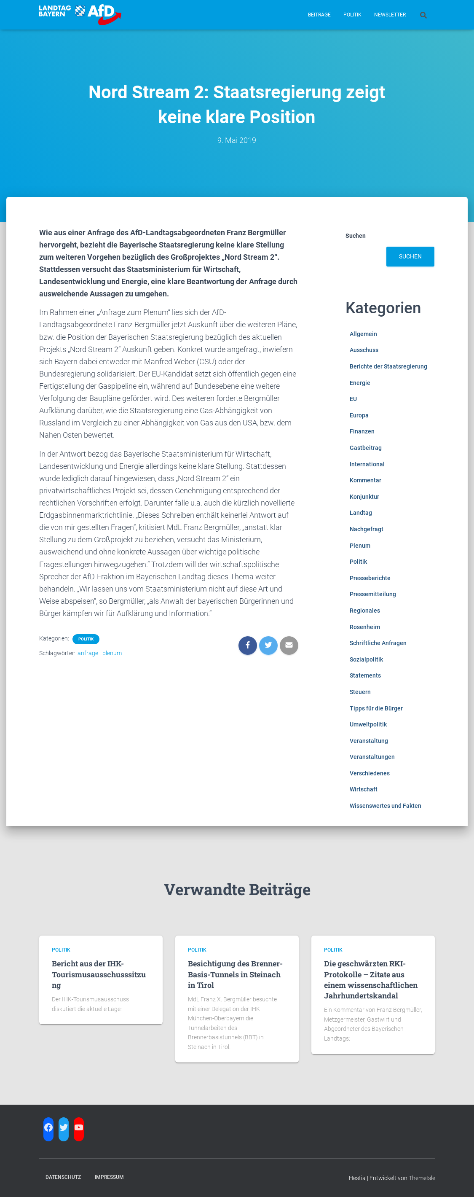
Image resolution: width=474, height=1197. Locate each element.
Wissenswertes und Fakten (385, 805)
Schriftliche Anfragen (378, 643)
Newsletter (390, 15)
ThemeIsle (422, 1178)
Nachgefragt (366, 529)
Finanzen (362, 431)
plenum (112, 653)
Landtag (361, 512)
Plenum (360, 545)
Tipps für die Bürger (376, 708)
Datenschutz (63, 1177)
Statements (365, 675)
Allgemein (363, 334)
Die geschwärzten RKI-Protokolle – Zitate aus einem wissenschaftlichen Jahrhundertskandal (371, 979)
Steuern (360, 692)
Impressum (109, 1177)
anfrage (88, 653)
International (367, 464)
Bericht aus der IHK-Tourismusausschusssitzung (99, 974)
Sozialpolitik (366, 659)
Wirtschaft (364, 789)
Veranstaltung (369, 740)
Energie (360, 382)
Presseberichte (370, 578)
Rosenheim (365, 627)
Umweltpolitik (368, 724)
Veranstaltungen (372, 756)
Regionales (365, 610)
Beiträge (319, 15)
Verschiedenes (370, 773)
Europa (359, 415)
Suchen (355, 235)
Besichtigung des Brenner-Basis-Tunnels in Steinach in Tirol (235, 974)
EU (353, 398)
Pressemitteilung (373, 594)
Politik (352, 15)
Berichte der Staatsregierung (388, 366)
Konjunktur (364, 496)
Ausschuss (364, 350)
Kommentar (365, 480)
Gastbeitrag (366, 447)
